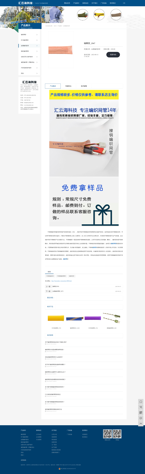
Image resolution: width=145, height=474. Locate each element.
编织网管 (23, 34)
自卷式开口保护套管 (27, 56)
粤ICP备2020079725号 (65, 465)
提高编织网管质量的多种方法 (53, 409)
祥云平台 (47, 465)
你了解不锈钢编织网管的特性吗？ (54, 387)
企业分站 (73, 465)
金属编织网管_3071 (58, 291)
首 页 (55, 26)
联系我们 (113, 3)
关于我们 (94, 3)
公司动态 (38, 434)
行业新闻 (38, 439)
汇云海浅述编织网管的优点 (53, 394)
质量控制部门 (55, 452)
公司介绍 (54, 434)
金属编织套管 (25, 45)
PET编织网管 (24, 40)
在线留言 (84, 434)
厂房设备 (104, 3)
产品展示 (76, 3)
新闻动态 (85, 3)
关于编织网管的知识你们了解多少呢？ (56, 342)
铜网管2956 (56, 286)
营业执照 (54, 439)
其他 (22, 73)
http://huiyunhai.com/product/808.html (62, 281)
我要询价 (113, 55)
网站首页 (67, 3)
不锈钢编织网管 (61, 276)
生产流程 (54, 447)
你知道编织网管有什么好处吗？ (54, 357)
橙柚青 (58, 465)
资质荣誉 (54, 437)
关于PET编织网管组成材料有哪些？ (55, 364)
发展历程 (54, 442)
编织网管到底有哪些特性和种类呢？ (55, 379)
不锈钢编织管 (50, 276)
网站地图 (78, 465)
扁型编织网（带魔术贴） (28, 62)
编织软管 (71, 276)
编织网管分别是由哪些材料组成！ (54, 349)
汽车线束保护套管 (26, 67)
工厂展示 (54, 444)
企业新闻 (38, 437)
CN (124, 3)
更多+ (22, 455)
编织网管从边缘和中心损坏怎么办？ (55, 372)
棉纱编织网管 (25, 51)
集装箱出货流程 (56, 450)
